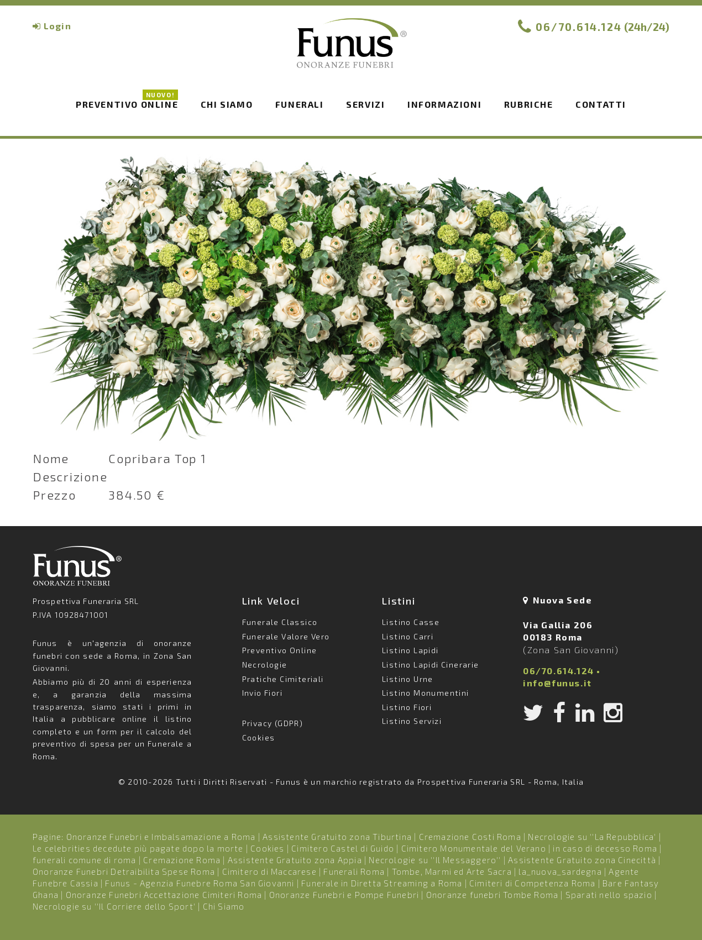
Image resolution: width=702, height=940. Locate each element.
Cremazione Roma (182, 860)
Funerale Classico (280, 622)
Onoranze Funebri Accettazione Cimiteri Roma (164, 895)
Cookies (258, 737)
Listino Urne (407, 679)
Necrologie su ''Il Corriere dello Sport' (114, 906)
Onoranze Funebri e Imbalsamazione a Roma (161, 837)
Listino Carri (407, 636)
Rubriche (528, 104)
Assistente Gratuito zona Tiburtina (337, 837)
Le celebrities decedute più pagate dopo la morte (138, 848)
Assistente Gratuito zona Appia (295, 860)
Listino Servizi (412, 721)
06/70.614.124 (579, 26)
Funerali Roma (354, 871)
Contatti (600, 104)
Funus (351, 50)
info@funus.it (557, 683)
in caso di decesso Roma (605, 848)
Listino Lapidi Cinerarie (430, 664)
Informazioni (444, 104)
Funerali (299, 104)
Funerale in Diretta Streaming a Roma (381, 883)
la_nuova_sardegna (559, 871)
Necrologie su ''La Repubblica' (592, 837)
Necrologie (264, 664)
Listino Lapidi (410, 650)
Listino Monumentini (425, 692)
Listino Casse (410, 622)
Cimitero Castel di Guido (342, 848)
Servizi (365, 104)
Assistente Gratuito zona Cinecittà (582, 860)
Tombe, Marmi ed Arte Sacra (452, 871)
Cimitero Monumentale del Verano (473, 848)
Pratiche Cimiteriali (283, 679)
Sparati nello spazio (608, 895)
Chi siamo (227, 104)
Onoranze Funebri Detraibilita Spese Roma (124, 871)
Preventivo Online (127, 103)
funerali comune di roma (85, 860)
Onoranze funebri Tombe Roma (492, 895)
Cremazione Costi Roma (470, 837)
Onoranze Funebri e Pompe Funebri (344, 895)
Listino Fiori (407, 707)
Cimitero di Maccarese (269, 871)
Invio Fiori (262, 692)
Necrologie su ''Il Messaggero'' (435, 860)
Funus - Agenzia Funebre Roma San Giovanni (199, 883)
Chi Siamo (224, 906)
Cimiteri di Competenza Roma (532, 883)
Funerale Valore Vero (286, 636)
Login (57, 25)
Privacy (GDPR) (272, 723)
